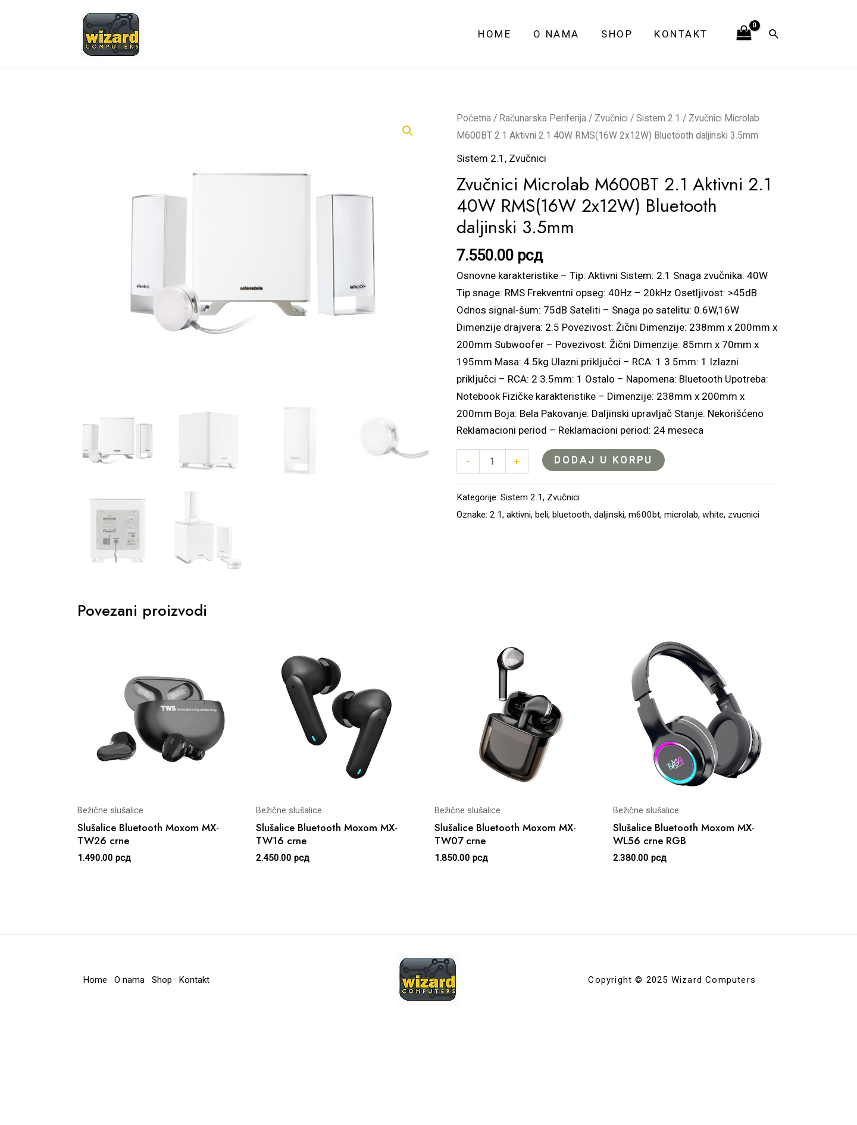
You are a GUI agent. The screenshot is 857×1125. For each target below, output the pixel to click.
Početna (473, 118)
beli (541, 514)
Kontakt (682, 34)
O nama (560, 34)
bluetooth (571, 514)
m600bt (644, 514)
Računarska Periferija (542, 118)
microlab (681, 514)
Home (500, 34)
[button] (407, 131)
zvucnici (743, 514)
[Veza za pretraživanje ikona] (774, 34)
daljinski (609, 514)
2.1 (496, 514)
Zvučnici (611, 118)
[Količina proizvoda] (492, 461)
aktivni (518, 514)
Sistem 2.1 (658, 118)
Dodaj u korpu (603, 460)
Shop (619, 34)
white (713, 514)
